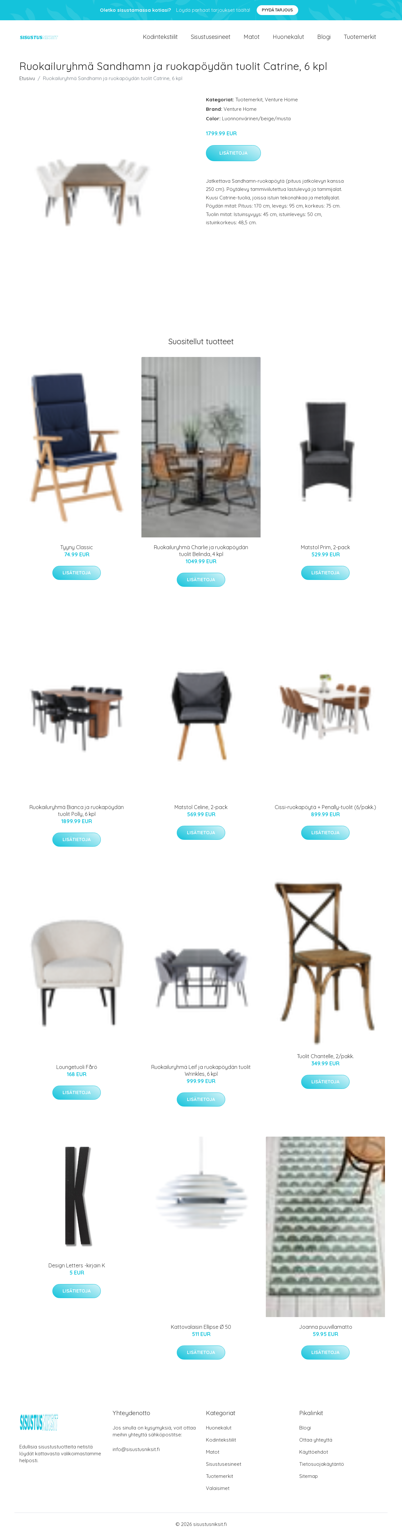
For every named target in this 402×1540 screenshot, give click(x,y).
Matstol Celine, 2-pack (201, 811)
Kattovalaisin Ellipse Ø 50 (201, 1331)
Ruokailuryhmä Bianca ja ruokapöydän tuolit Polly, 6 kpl (76, 815)
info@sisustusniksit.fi (136, 1454)
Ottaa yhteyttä (315, 1444)
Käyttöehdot (313, 1456)
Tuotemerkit (360, 39)
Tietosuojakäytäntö (321, 1468)
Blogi (324, 39)
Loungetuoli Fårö (76, 1071)
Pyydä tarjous (277, 10)
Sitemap (308, 1481)
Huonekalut (288, 39)
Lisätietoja (233, 158)
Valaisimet (217, 1493)
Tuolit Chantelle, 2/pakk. (325, 1061)
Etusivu (27, 83)
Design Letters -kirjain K (76, 1270)
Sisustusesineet (210, 39)
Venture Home (281, 104)
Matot (252, 39)
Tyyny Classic (76, 552)
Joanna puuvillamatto (325, 1331)
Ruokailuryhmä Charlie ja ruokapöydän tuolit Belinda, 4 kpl (201, 555)
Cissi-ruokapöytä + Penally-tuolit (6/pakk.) (325, 811)
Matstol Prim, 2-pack (325, 552)
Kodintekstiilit (160, 39)
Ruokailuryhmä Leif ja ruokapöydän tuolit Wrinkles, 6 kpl (201, 1075)
